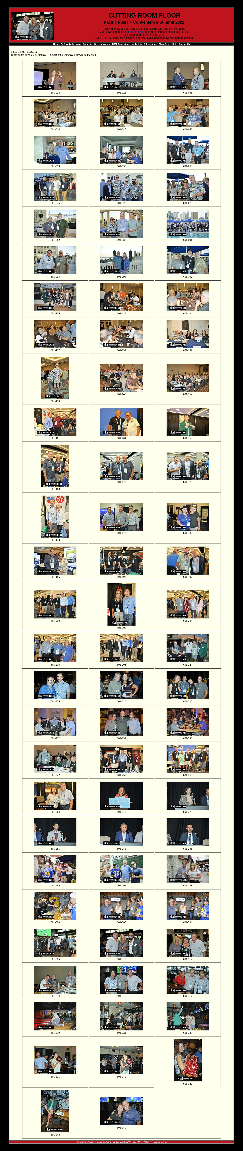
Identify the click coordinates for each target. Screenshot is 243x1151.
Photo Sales (164, 44)
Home (56, 44)
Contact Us (184, 44)
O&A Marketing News (71, 44)
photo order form (133, 31)
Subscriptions (150, 44)
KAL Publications (121, 44)
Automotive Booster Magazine (97, 44)
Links (174, 44)
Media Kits (137, 44)
